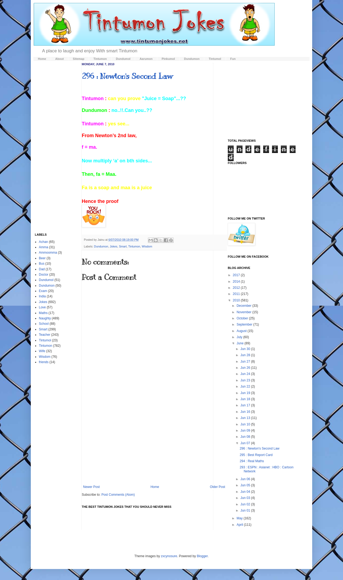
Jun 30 (245, 349)
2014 (237, 281)
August (242, 331)
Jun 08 (245, 437)
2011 (237, 294)
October (243, 318)
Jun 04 (245, 492)
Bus (41, 263)
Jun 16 (245, 412)
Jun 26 (245, 368)
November (244, 312)
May (240, 518)
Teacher (44, 335)
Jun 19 (245, 393)
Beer (42, 258)
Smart (123, 246)
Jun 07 (245, 443)
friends (44, 362)
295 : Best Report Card (256, 455)
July (240, 337)
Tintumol (45, 340)
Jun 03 (245, 498)
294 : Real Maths (252, 461)
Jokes (113, 246)
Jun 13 (245, 418)
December (244, 306)
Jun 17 (245, 405)
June (240, 343)
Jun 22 (245, 386)
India (42, 296)
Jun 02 (245, 504)
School (44, 324)
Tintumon (134, 246)
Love (42, 307)
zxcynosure (169, 556)
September (245, 324)
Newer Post (91, 487)
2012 (237, 288)
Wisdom (147, 246)
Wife (42, 351)
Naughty (45, 318)
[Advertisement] (154, 440)
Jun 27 (245, 361)
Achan (43, 242)
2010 (237, 300)
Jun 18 (245, 399)
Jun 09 (245, 430)
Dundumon (101, 246)
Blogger (202, 556)
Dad (42, 269)
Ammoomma (48, 252)
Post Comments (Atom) (118, 495)
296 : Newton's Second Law (127, 76)
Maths (43, 313)
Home (155, 487)
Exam (43, 291)
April (240, 525)
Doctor (43, 274)
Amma (43, 247)
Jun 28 (245, 355)
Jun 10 (245, 424)
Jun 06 (245, 479)
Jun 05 (245, 485)
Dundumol (46, 280)
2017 (237, 275)
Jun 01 (245, 510)
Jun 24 (245, 374)
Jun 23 (245, 380)
